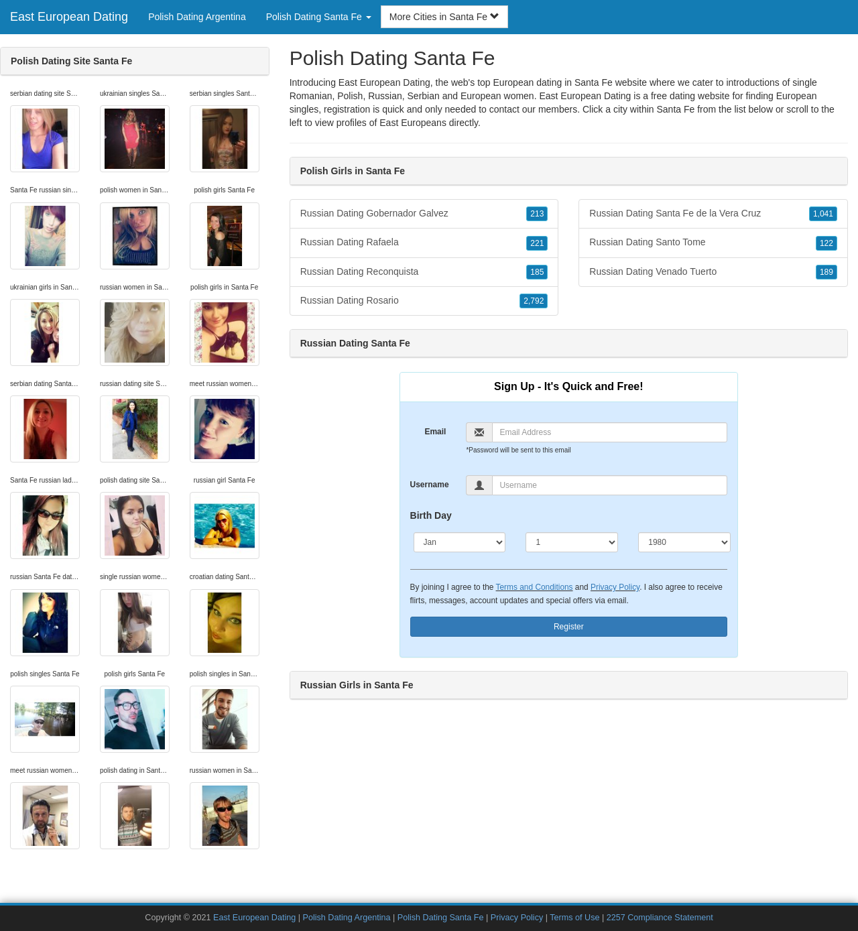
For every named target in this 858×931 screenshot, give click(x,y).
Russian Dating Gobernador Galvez (424, 213)
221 (537, 243)
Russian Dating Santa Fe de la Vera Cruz (713, 213)
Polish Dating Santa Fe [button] (318, 16)
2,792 (534, 301)
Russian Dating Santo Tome (713, 242)
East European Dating (69, 16)
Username (429, 484)
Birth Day (431, 515)
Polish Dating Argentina (197, 16)
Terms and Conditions (534, 587)
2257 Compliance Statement (660, 917)
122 (826, 243)
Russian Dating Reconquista (424, 272)
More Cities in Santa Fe (444, 16)
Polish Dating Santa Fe (440, 917)
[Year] (684, 542)
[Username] (609, 485)
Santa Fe (675, 109)
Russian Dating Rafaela (424, 242)
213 (537, 214)
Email (435, 431)
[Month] (460, 542)
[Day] (572, 542)
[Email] (609, 432)
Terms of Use (574, 917)
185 (537, 272)
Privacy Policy (615, 587)
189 (826, 272)
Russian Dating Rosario (424, 301)
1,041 (823, 214)
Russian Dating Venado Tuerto (713, 272)
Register (569, 626)
